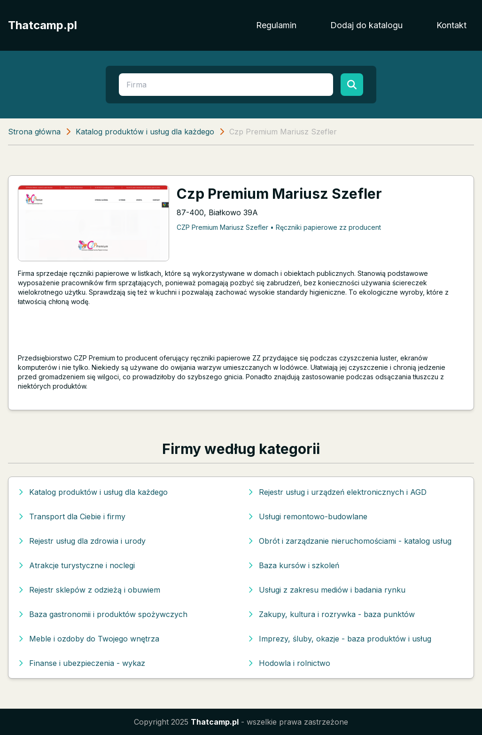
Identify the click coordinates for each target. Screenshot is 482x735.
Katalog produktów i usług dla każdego (145, 131)
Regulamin (276, 25)
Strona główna (34, 131)
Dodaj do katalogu (366, 25)
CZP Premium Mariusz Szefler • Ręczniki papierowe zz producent (279, 227)
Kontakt (451, 25)
